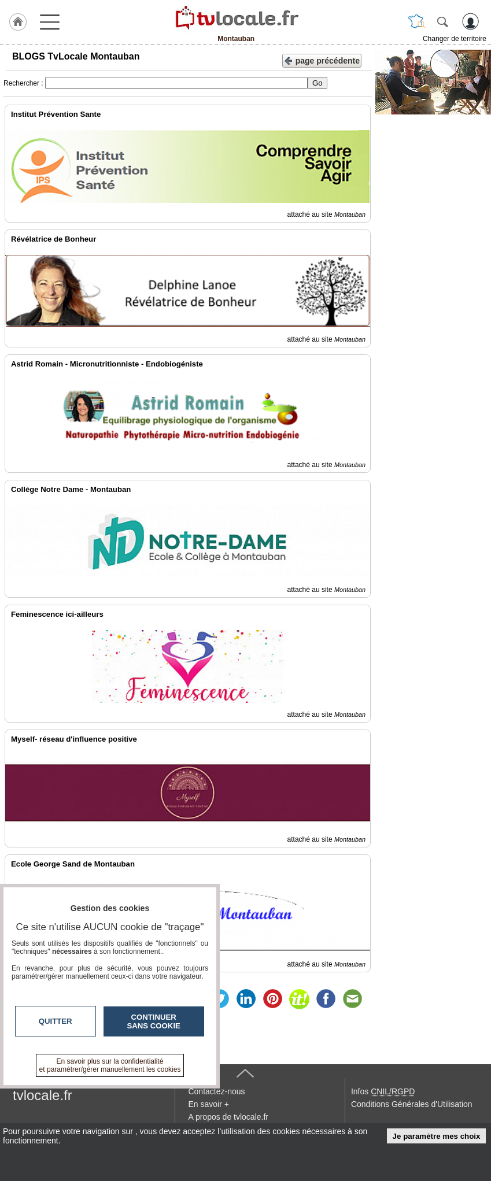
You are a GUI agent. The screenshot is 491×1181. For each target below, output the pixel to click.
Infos (383, 1091)
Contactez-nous (216, 1091)
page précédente (322, 59)
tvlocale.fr (42, 1095)
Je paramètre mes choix (437, 1136)
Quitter (55, 1021)
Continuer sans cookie (153, 1021)
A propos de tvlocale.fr (228, 1116)
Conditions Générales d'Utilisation (411, 1104)
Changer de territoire (454, 39)
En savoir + (208, 1104)
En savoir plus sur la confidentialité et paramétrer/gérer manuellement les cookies (110, 1065)
